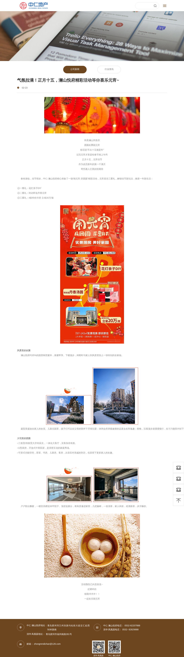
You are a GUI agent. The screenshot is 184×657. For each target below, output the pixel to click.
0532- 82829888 (130, 630)
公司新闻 (74, 69)
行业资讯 (109, 69)
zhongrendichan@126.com (47, 644)
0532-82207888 (132, 626)
